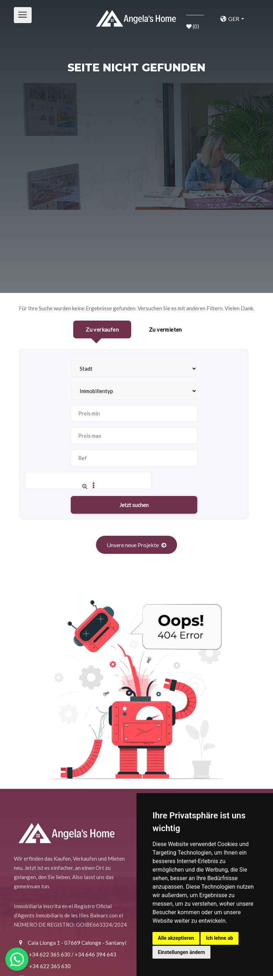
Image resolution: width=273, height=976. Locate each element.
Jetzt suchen (134, 505)
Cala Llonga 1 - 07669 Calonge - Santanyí (77, 942)
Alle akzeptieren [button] (176, 938)
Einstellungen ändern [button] (181, 952)
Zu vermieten (165, 329)
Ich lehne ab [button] (219, 938)
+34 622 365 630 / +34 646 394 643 (72, 954)
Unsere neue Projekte (133, 544)
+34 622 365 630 (50, 966)
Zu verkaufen (102, 329)
